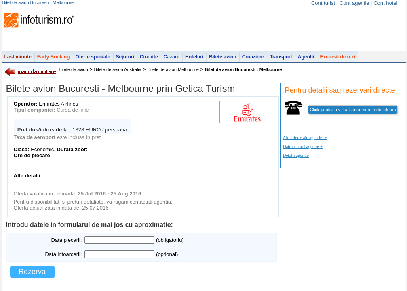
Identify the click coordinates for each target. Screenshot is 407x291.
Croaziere (253, 57)
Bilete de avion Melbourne (173, 69)
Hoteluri (194, 57)
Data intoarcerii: (63, 254)
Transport (281, 57)
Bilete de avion (73, 69)
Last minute (18, 57)
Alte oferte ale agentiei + (305, 137)
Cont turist (323, 3)
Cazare (171, 57)
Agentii (306, 57)
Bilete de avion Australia (117, 69)
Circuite (149, 57)
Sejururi (125, 57)
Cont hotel (385, 3)
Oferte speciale (93, 57)
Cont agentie (354, 3)
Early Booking (53, 57)
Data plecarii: (66, 240)
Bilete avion (222, 57)
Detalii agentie (296, 155)
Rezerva (32, 272)
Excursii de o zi (337, 57)
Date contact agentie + (303, 146)
